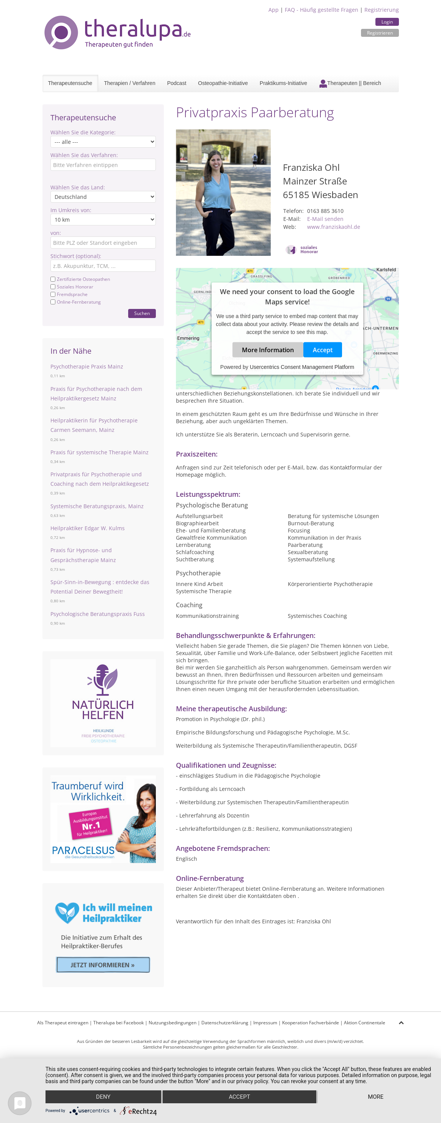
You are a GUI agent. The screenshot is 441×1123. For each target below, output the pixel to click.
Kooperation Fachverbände (310, 1022)
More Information (268, 350)
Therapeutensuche (70, 83)
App (273, 9)
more (375, 1096)
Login (387, 22)
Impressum (265, 1022)
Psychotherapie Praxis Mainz (86, 366)
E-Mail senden (325, 218)
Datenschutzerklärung (224, 1022)
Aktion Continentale (364, 1022)
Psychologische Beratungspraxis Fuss (97, 613)
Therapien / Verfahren (129, 83)
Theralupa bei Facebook (118, 1022)
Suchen (142, 313)
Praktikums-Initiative (283, 83)
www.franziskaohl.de (333, 226)
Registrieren (380, 33)
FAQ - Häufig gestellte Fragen (321, 9)
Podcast (177, 83)
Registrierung (381, 9)
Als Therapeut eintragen (62, 1022)
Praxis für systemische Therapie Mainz (99, 452)
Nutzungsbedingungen (172, 1022)
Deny (103, 1096)
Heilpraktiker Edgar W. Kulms (87, 528)
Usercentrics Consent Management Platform (302, 367)
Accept (323, 350)
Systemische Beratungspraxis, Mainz (97, 506)
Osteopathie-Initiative (223, 83)
